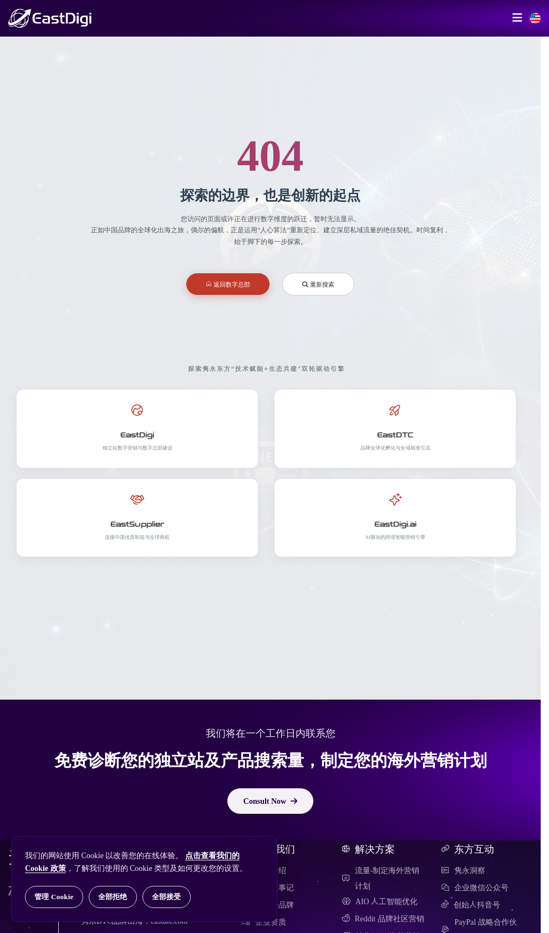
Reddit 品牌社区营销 (383, 918)
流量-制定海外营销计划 (381, 878)
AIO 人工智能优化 (380, 901)
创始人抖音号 (470, 904)
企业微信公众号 (475, 887)
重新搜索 (318, 284)
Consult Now (270, 801)
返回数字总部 (228, 284)
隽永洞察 (463, 870)
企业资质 (264, 921)
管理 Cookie (54, 896)
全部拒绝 (113, 896)
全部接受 (166, 896)
